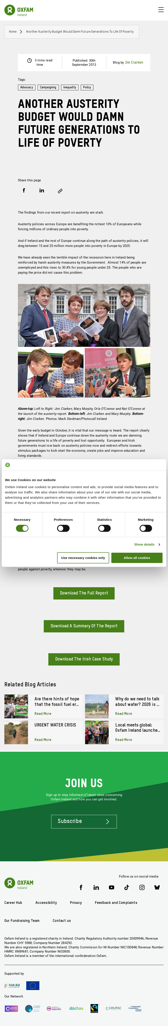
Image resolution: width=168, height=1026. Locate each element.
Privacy (76, 903)
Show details (144, 544)
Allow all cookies (137, 558)
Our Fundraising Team (22, 921)
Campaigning (48, 87)
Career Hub (13, 903)
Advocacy (26, 87)
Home (13, 31)
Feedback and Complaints (116, 903)
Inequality (70, 87)
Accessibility (46, 903)
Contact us (62, 921)
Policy (88, 87)
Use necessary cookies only (83, 558)
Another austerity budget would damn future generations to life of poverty (80, 31)
